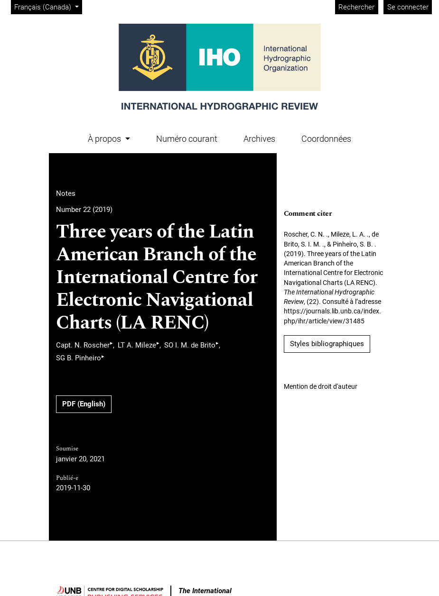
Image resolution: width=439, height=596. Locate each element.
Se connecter (408, 7)
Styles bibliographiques (327, 343)
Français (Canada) (48, 6)
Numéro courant (186, 139)
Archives (259, 139)
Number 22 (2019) (84, 209)
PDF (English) (83, 404)
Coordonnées (326, 139)
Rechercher (356, 7)
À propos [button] (105, 139)
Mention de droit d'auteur (320, 386)
